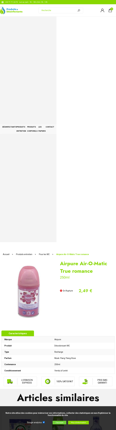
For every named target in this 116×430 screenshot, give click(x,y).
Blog (77, 363)
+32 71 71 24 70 (11, 2)
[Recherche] (58, 10)
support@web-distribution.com (87, 356)
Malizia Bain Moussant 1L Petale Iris (96, 229)
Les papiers (87, 22)
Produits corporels (64, 22)
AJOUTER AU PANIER (20, 243)
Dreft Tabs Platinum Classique (20, 228)
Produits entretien (37, 22)
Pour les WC (44, 30)
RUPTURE (58, 305)
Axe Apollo (58, 290)
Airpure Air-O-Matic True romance (72, 30)
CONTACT (105, 22)
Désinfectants (13, 22)
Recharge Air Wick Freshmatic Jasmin (58, 229)
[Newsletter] (47, 399)
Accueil (6, 30)
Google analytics (34, 422)
